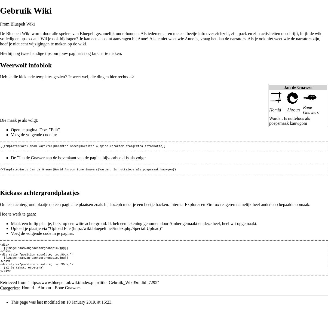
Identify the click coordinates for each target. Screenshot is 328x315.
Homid (275, 110)
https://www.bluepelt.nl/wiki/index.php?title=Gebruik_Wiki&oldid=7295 (93, 288)
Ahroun (293, 110)
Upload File (60, 229)
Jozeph (116, 205)
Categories (9, 293)
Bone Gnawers (311, 110)
